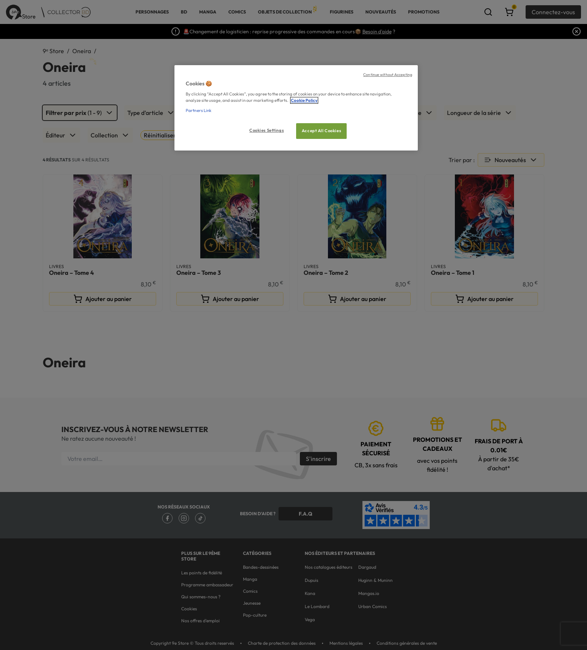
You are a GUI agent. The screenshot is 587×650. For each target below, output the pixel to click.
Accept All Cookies (321, 130)
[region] (296, 108)
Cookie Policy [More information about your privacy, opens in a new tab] (304, 100)
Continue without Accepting (387, 74)
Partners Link (199, 110)
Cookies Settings (266, 130)
